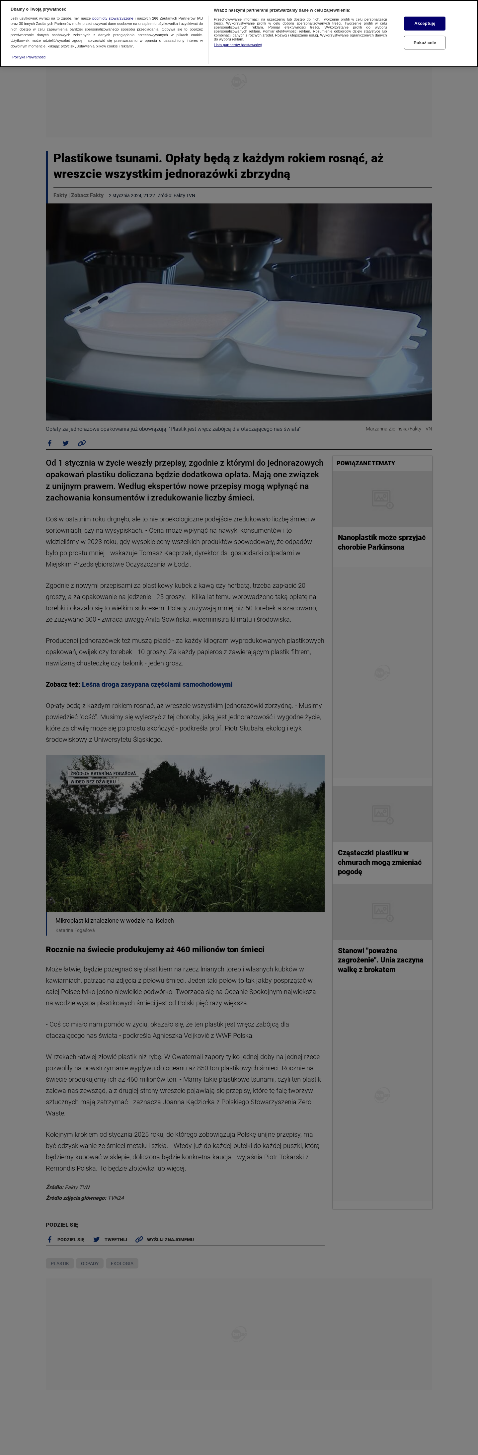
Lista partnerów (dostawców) (238, 45)
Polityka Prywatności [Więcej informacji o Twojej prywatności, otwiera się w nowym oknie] (29, 57)
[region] (239, 33)
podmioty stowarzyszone (112, 18)
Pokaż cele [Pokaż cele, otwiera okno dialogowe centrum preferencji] (425, 42)
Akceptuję (424, 23)
